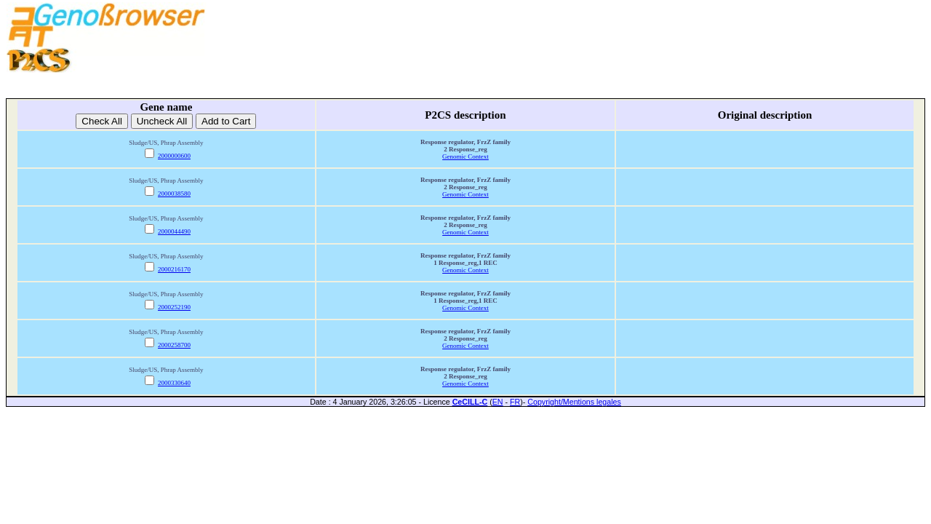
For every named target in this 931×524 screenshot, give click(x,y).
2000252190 (174, 307)
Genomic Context (465, 156)
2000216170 (174, 269)
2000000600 (174, 155)
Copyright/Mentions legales (574, 401)
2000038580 (174, 193)
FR (515, 401)
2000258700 (174, 345)
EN (497, 401)
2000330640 (174, 382)
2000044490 (174, 231)
